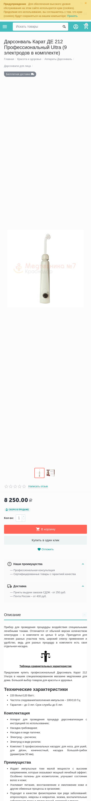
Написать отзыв (38, 498)
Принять (72, 15)
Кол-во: (9, 530)
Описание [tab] (45, 627)
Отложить (45, 561)
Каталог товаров (5, 26)
